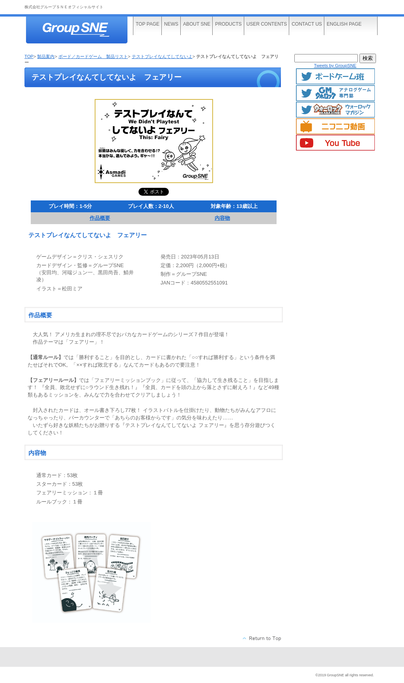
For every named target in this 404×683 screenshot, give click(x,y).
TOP (29, 56)
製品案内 (45, 56)
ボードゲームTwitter (335, 76)
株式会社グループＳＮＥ (83, 31)
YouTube (335, 143)
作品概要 (100, 218)
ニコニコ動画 (335, 126)
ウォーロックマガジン (335, 109)
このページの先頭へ (262, 638)
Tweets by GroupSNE (335, 65)
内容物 (222, 218)
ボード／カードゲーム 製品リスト (93, 56)
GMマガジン (335, 93)
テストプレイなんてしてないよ (162, 56)
